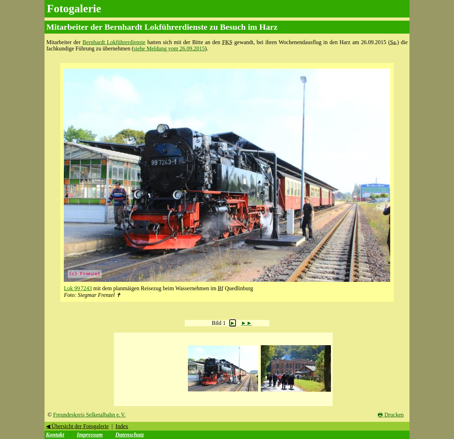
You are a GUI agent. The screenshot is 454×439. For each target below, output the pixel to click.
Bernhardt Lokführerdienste (113, 42)
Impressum (90, 435)
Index (121, 426)
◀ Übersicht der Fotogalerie (77, 426)
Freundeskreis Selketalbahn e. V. (89, 415)
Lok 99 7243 (78, 288)
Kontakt (55, 435)
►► (246, 323)
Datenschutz (129, 435)
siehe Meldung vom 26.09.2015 (169, 48)
